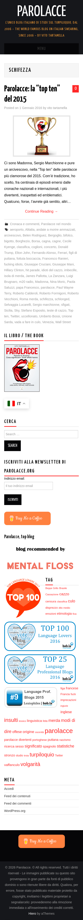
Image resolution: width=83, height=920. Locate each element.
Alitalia (30, 229)
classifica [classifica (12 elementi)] (62, 601)
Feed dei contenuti (17, 796)
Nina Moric (57, 281)
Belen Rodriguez (34, 235)
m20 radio (26, 281)
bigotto (9, 241)
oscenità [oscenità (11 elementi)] (39, 732)
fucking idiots (13, 264)
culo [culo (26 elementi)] (71, 601)
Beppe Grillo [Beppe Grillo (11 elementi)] (51, 588)
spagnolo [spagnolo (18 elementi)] (49, 746)
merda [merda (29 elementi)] (54, 720)
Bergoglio (55, 235)
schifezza (46, 299)
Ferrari (62, 253)
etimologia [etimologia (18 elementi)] (64, 613)
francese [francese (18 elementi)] (72, 688)
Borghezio (22, 241)
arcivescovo (12, 235)
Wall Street (63, 322)
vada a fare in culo (27, 322)
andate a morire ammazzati (55, 229)
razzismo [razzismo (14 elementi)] (65, 739)
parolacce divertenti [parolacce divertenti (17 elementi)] (17, 739)
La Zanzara (56, 276)
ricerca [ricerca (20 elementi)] (9, 746)
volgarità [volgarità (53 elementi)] (30, 764)
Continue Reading (41, 211)
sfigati (65, 304)
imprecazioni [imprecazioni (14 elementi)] (68, 700)
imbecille (70, 270)
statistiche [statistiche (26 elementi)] (65, 746)
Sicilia (8, 310)
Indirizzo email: (14, 478)
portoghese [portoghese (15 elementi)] (39, 739)
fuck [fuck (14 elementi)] (73, 694)
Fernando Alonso (44, 253)
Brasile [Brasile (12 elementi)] (63, 588)
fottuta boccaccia (29, 258)
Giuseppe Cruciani (37, 264)
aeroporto (17, 229)
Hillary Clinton (14, 270)
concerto (50, 247)
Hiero (32, 913)
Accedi (9, 789)
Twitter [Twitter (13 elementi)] (59, 755)
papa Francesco (27, 287)
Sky (16, 310)
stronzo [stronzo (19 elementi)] (9, 755)
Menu (41, 49)
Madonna (41, 281)
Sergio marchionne (46, 304)
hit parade (33, 270)
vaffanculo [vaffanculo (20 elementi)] (12, 765)
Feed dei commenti (17, 803)
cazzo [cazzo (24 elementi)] (64, 594)
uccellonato (29, 316)
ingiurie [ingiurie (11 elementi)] (64, 705)
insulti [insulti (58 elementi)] (11, 720)
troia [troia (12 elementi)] (26, 755)
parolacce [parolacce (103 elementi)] (59, 730)
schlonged (62, 299)
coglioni (36, 247)
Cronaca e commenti (24, 224)
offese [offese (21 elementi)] (17, 732)
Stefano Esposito (33, 310)
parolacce (47, 287)
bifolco (68, 235)
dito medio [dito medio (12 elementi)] (64, 607)
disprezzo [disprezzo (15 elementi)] (51, 607)
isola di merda (14, 276)
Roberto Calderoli (25, 293)
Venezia (48, 322)
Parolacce (41, 12)
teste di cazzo (56, 310)
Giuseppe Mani (63, 264)
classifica (23, 247)
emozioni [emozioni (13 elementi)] (50, 613)
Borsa (36, 241)
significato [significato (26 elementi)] (33, 746)
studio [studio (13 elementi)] (19, 755)
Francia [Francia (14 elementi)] (65, 694)
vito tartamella (57, 108)
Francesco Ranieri (55, 258)
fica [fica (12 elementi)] (75, 613)
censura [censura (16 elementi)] (50, 601)
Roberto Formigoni (52, 293)
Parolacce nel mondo (56, 224)
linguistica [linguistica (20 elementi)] (34, 721)
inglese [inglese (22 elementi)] (66, 712)
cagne (56, 241)
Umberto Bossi (49, 316)
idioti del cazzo (52, 270)
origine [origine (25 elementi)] (28, 731)
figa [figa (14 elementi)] (62, 688)
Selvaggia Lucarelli (17, 304)
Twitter (15, 316)
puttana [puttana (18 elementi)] (53, 739)
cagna (46, 241)
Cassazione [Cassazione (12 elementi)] (51, 594)
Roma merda (28, 299)
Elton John (22, 253)
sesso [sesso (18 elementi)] (19, 746)
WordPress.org (14, 811)
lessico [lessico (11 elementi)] (22, 721)
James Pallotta (36, 276)
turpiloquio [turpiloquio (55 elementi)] (42, 755)
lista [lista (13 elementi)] (45, 721)
